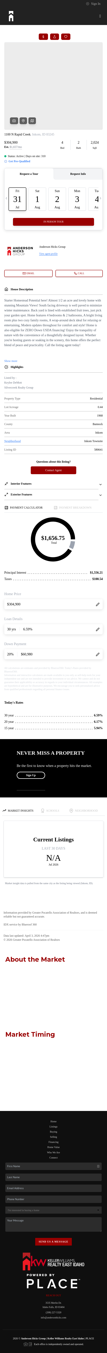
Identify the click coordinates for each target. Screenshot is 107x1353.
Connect (53, 1130)
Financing (53, 1115)
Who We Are (53, 1125)
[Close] (99, 1319)
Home (53, 1094)
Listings (53, 1099)
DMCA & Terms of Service (56, 1342)
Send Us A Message (53, 1214)
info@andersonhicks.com (53, 1290)
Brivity (50, 1337)
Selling (53, 1109)
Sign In (93, 3)
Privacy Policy (32, 1342)
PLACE (90, 1311)
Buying (53, 1104)
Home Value (53, 1120)
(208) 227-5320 (53, 1285)
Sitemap (77, 1342)
